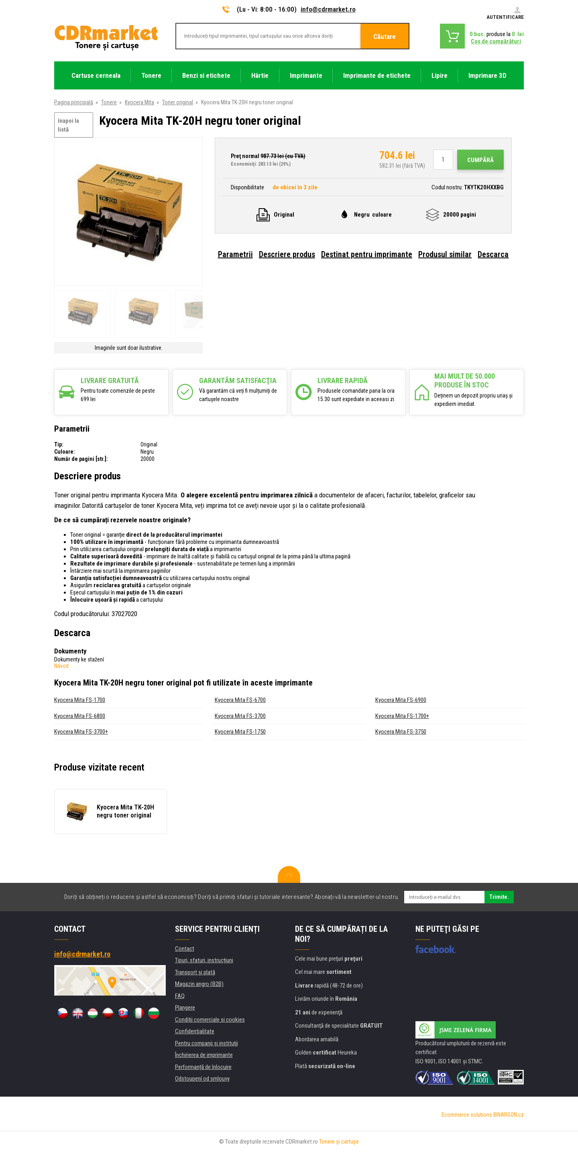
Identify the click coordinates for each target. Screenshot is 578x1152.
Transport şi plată (195, 972)
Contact (184, 948)
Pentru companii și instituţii (206, 1043)
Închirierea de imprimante (204, 1055)
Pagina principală (73, 102)
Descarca (493, 254)
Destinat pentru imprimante (366, 254)
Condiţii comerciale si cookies (210, 1019)
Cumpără (480, 160)
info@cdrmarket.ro (328, 9)
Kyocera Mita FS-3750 (400, 731)
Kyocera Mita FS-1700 (79, 700)
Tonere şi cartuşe (339, 1141)
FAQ (180, 996)
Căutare (384, 36)
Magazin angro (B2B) (199, 984)
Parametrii (235, 254)
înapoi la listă (68, 125)
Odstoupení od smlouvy (202, 1078)
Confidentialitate (194, 1031)
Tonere (109, 102)
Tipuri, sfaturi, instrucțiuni (204, 960)
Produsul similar (445, 254)
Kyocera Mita (139, 102)
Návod (61, 666)
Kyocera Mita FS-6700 (240, 700)
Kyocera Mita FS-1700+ (402, 716)
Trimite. (499, 897)
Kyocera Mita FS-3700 (240, 716)
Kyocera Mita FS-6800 (79, 716)
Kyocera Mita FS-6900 (400, 700)
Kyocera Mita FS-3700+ (81, 731)
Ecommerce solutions (467, 1114)
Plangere (185, 1007)
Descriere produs (287, 254)
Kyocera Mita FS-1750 (240, 731)
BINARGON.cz (508, 1114)
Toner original (177, 102)
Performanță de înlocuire (203, 1067)
